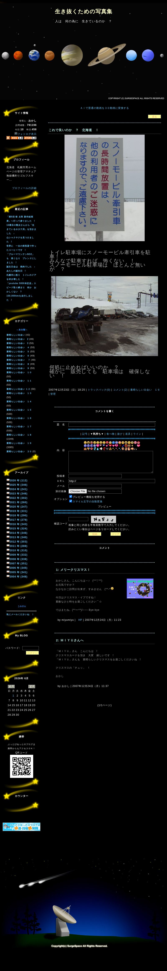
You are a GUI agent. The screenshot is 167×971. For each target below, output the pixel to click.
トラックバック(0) (99, 389)
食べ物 (110, 433)
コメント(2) (120, 389)
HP (80, 619)
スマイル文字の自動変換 (87, 501)
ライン (137, 433)
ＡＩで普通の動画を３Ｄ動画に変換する (104, 108)
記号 (85, 433)
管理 (53, 393)
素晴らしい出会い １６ (144, 389)
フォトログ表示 (25, 134)
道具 (128, 433)
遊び (120, 433)
